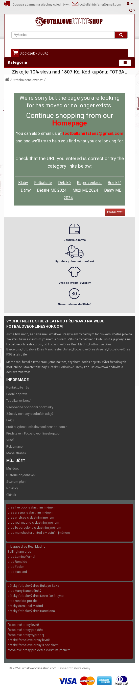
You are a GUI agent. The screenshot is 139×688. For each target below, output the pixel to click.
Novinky (12, 488)
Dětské (64, 182)
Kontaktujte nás (17, 387)
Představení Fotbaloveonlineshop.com (34, 433)
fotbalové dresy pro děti (25, 630)
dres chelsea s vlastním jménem (31, 517)
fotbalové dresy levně (23, 625)
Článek (11, 495)
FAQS (10, 420)
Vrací (10, 440)
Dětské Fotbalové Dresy (65, 367)
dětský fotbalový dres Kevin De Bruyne (35, 596)
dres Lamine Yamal (21, 556)
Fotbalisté (43, 182)
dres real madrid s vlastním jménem (33, 522)
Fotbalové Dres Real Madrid (68, 344)
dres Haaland (17, 572)
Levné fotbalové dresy (74, 668)
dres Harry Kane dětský (24, 591)
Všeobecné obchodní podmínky (29, 407)
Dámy (26, 190)
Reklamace (14, 446)
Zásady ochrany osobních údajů (29, 414)
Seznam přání (16, 481)
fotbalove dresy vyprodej (26, 635)
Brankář (114, 182)
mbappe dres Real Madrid (26, 546)
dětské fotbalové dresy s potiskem (33, 645)
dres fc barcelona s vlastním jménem (34, 527)
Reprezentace (89, 182)
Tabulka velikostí (18, 400)
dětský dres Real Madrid (25, 606)
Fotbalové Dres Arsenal (90, 349)
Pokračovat (115, 212)
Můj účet (12, 468)
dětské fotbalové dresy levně (29, 640)
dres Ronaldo (17, 562)
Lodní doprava (17, 394)
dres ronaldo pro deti (23, 601)
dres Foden (16, 567)
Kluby (23, 182)
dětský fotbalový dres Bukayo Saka (33, 586)
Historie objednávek (21, 475)
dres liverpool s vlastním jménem (31, 507)
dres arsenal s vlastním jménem (30, 512)
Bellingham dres (19, 551)
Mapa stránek (16, 453)
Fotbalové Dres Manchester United (47, 349)
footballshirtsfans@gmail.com (99, 4)
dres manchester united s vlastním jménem (39, 532)
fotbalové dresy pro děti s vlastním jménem (39, 650)
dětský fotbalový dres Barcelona (31, 611)
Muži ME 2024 (85, 190)
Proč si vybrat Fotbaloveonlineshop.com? (36, 427)
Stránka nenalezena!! (28, 80)
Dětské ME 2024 (51, 190)
